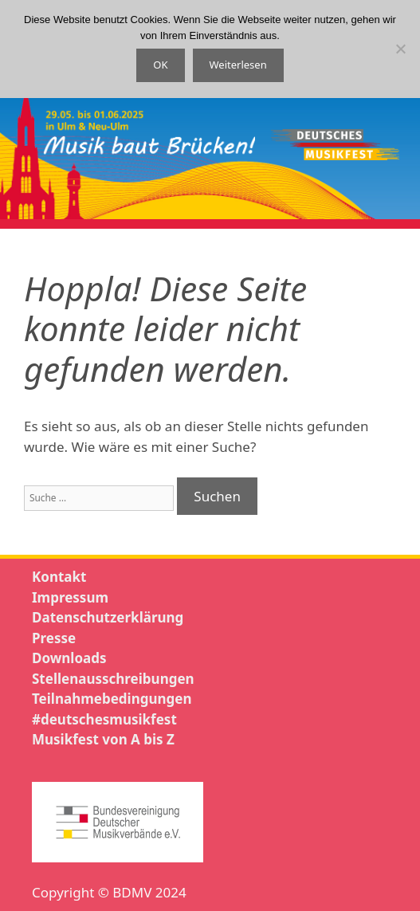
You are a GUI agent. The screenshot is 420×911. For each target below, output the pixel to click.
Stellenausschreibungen (113, 679)
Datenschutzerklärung (107, 617)
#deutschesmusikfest (104, 719)
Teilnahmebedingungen (111, 698)
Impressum (70, 597)
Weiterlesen (238, 64)
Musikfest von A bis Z (103, 739)
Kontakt (59, 576)
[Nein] (400, 49)
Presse (54, 638)
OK (160, 64)
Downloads (69, 658)
